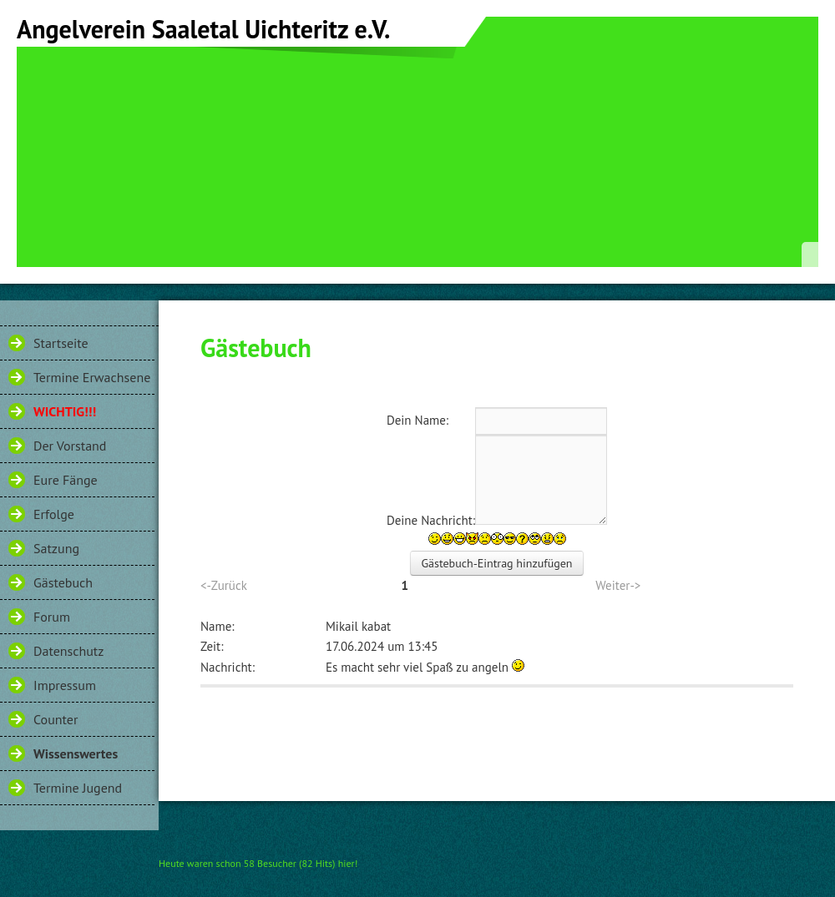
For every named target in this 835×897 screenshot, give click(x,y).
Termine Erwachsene (91, 377)
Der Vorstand (69, 445)
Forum (51, 616)
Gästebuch (63, 582)
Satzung (56, 548)
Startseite (61, 343)
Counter (55, 719)
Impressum (64, 685)
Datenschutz (68, 651)
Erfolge (53, 514)
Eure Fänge (65, 479)
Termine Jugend (77, 787)
